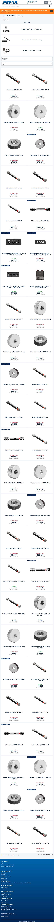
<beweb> (33, 921)
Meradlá (3, 19)
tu (9, 11)
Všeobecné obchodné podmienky (7, 864)
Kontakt (20, 15)
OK (51, 11)
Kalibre (8, 19)
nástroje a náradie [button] (9, 15)
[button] (10, 2)
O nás (2, 863)
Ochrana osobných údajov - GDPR (7, 866)
